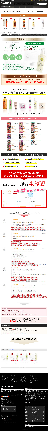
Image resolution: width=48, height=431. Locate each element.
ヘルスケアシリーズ (23, 378)
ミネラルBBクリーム (32, 379)
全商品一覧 (4, 32)
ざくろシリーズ (22, 376)
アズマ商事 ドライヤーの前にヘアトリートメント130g (5, 362)
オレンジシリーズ (13, 376)
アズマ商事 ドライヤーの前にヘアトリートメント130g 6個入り (24, 362)
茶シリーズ (12, 380)
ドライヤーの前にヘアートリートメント (12, 32)
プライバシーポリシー (5, 376)
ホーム (1, 32)
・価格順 (10, 349)
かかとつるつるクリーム (33, 376)
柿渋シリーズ (22, 375)
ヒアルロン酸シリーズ (23, 377)
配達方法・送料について (5, 378)
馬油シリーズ (13, 375)
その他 (31, 382)
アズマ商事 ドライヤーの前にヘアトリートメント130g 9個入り (33, 362)
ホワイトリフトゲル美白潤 (14, 381)
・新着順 (13, 349)
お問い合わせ (3, 375)
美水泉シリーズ (22, 380)
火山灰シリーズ (13, 379)
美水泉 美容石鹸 (32, 381)
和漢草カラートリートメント (24, 379)
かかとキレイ (31, 377)
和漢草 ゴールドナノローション (34, 380)
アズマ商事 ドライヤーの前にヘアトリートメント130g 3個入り (14, 362)
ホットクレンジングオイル (33, 378)
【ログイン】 (36, 0)
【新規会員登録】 (45, 0)
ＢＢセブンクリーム (23, 381)
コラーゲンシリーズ (13, 378)
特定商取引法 (3, 379)
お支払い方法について (5, 377)
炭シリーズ (12, 377)
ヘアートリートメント (33, 375)
